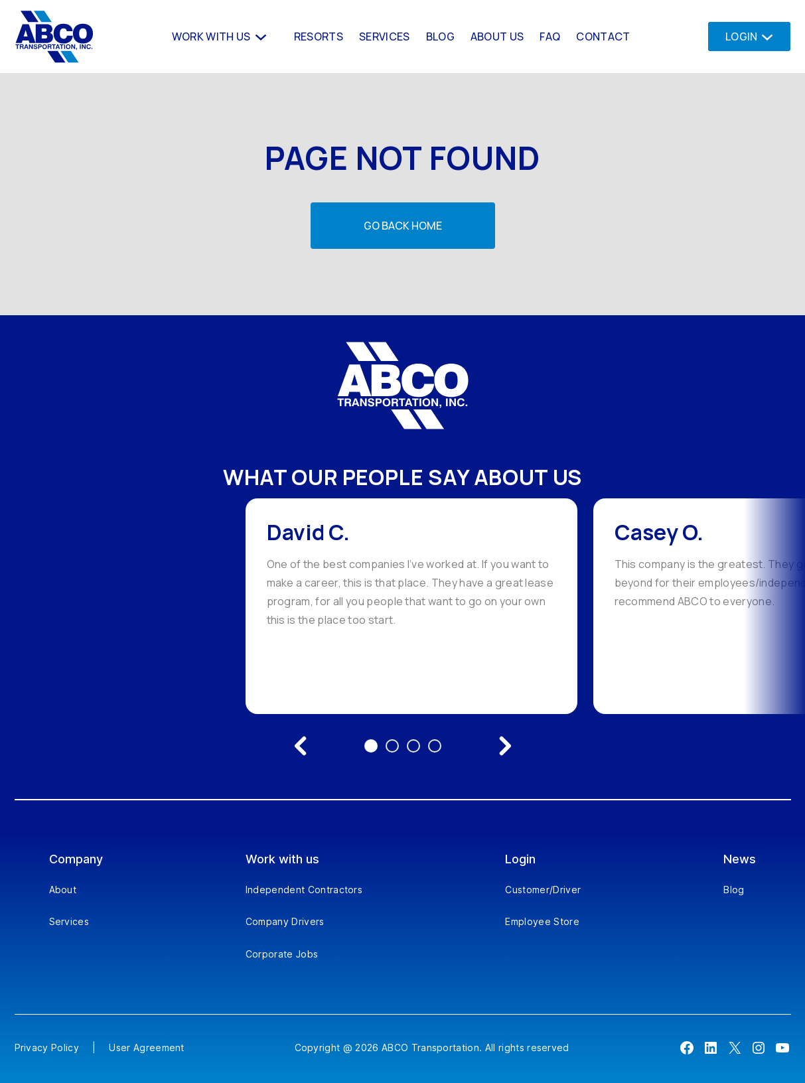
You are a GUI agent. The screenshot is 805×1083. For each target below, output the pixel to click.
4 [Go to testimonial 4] (434, 746)
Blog (733, 889)
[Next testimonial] (505, 746)
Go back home (403, 225)
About (63, 889)
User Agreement (146, 1047)
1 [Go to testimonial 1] (371, 746)
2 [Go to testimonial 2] (392, 746)
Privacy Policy (47, 1047)
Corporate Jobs (282, 954)
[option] (411, 606)
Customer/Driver (543, 889)
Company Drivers (285, 921)
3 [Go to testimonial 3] (413, 746)
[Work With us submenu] (259, 36)
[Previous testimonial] (301, 746)
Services (69, 921)
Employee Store (542, 921)
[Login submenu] (764, 36)
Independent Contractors (304, 889)
